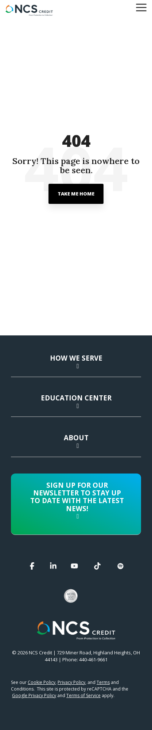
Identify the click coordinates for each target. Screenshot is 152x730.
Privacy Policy (71, 682)
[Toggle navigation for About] (76, 444)
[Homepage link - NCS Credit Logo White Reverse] (76, 635)
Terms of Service (83, 695)
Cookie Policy (41, 682)
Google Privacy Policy (34, 695)
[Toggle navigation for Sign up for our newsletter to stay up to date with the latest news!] (76, 502)
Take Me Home (76, 193)
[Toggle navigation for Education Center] (76, 405)
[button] (141, 7)
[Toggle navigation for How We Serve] (76, 365)
